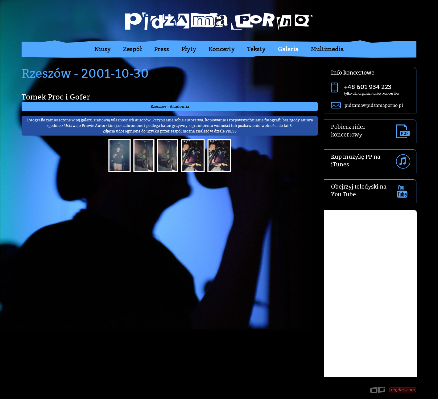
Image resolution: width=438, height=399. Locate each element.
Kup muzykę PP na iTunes (355, 160)
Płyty (188, 49)
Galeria (288, 49)
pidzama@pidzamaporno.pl (374, 105)
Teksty (256, 49)
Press (161, 49)
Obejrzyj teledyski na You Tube (358, 190)
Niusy (102, 49)
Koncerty (222, 49)
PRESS (231, 131)
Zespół (132, 49)
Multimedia (327, 49)
